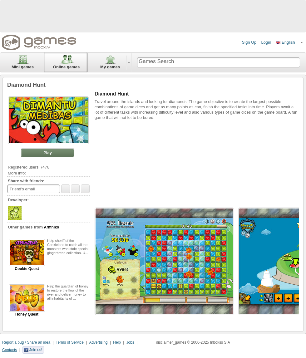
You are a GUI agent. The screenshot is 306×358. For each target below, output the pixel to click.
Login (266, 42)
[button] (289, 42)
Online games (66, 62)
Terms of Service (70, 342)
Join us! (33, 349)
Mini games (23, 62)
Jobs (130, 342)
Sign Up (249, 42)
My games (110, 62)
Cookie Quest (27, 255)
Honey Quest (27, 300)
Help (117, 342)
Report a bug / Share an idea (26, 342)
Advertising (98, 342)
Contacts (9, 350)
